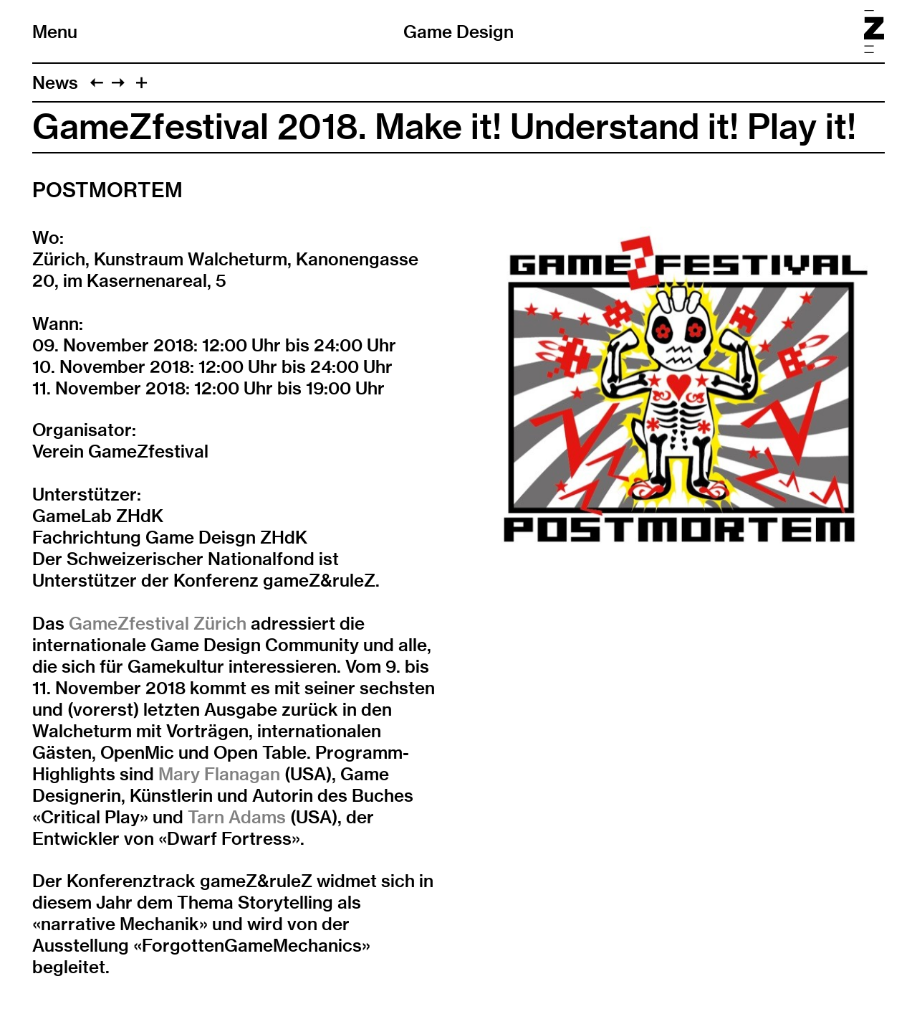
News (55, 82)
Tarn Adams (234, 817)
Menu (54, 31)
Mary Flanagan (219, 774)
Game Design (458, 31)
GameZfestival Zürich (155, 623)
